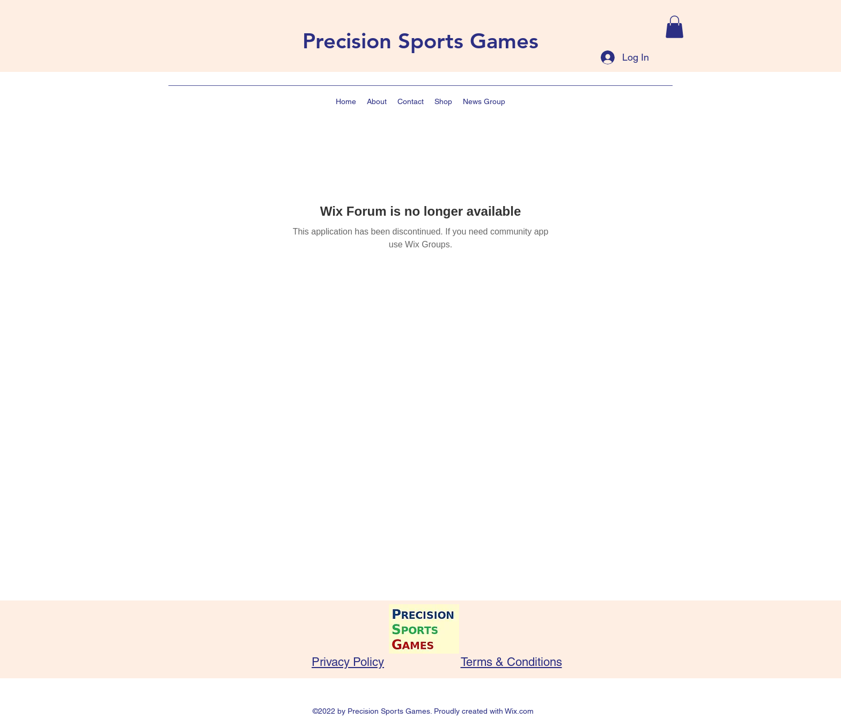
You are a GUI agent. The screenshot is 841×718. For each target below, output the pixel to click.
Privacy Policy (348, 662)
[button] (674, 27)
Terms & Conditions (511, 662)
